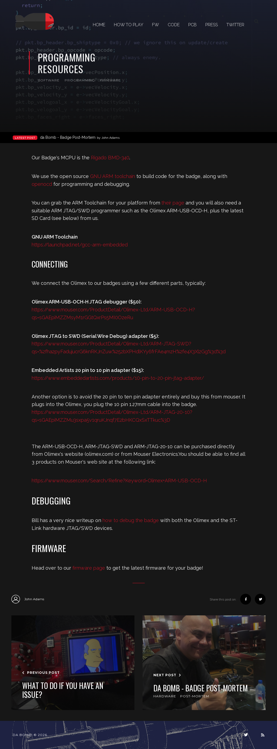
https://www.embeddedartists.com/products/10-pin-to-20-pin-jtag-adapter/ (118, 378)
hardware (164, 696)
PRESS (211, 24)
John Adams (27, 599)
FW (155, 24)
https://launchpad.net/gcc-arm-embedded (80, 245)
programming (80, 80)
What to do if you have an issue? (62, 690)
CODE (174, 24)
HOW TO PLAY (128, 24)
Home (99, 24)
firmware (110, 80)
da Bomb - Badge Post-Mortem (80, 137)
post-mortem (194, 696)
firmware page (88, 568)
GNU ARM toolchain (112, 176)
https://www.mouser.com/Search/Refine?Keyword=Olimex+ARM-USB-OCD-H (119, 480)
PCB (192, 24)
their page (172, 203)
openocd (42, 184)
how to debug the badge (131, 520)
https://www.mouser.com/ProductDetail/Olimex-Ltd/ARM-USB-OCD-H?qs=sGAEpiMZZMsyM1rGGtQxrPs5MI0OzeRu (113, 313)
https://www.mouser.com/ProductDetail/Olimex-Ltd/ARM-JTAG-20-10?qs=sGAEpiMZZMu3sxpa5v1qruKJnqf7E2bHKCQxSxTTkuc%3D (112, 416)
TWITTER (235, 24)
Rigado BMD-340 (110, 157)
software (49, 80)
